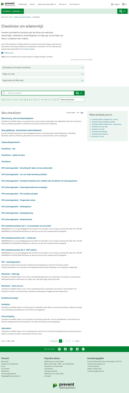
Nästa (77, 341)
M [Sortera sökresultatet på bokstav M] (25, 100)
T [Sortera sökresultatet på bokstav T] (39, 100)
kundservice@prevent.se (95, 371)
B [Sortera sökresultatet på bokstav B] (4, 100)
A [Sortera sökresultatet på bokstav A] (2, 100)
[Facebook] (65, 349)
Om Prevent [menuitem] (75, 4)
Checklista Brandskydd (100, 132)
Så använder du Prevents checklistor (17, 67)
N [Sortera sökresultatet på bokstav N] (27, 100)
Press (3, 366)
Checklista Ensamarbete (101, 134)
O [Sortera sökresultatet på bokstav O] (29, 100)
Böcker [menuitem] (32, 4)
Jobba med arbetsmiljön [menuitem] (47, 4)
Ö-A (82, 113)
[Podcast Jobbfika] (83, 349)
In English (47, 376)
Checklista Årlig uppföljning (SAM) (104, 122)
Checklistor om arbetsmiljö (53, 366)
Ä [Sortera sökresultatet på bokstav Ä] (55, 100)
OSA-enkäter (48, 369)
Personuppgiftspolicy (8, 374)
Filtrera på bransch (67, 100)
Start (10, 17)
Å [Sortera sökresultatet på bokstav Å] (53, 100)
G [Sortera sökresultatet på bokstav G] (14, 100)
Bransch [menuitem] (63, 4)
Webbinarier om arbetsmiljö (53, 374)
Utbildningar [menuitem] (22, 4)
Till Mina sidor (9, 53)
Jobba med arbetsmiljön (22, 17)
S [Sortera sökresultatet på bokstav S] (37, 100)
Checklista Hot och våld (101, 127)
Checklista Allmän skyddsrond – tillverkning (107, 124)
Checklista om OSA (99, 129)
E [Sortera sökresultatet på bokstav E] (10, 100)
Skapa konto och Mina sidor (13, 80)
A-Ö (78, 113)
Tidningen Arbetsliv (50, 371)
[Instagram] (59, 349)
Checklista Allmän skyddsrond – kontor (106, 119)
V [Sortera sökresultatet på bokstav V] (43, 100)
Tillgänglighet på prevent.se (10, 376)
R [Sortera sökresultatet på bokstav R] (35, 100)
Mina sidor (5, 361)
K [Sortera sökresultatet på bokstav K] (21, 100)
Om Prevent (5, 369)
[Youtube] (77, 349)
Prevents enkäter (29, 49)
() (124, 4)
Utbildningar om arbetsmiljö (54, 361)
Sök (122, 11)
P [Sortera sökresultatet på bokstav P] (31, 100)
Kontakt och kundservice (9, 364)
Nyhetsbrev (5, 371)
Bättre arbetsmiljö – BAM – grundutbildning (59, 364)
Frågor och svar (9, 74)
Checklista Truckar (99, 136)
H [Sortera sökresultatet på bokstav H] (16, 100)
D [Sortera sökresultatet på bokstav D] (8, 100)
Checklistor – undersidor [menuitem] (12, 11)
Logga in (115, 4)
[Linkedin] (71, 349)
